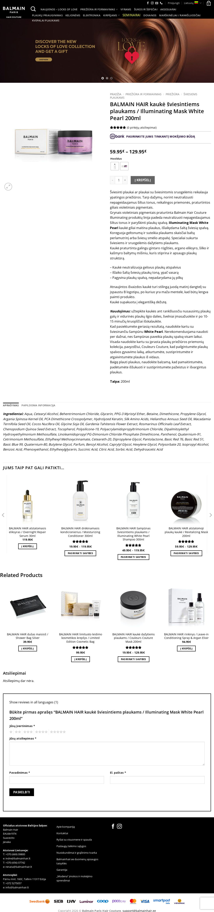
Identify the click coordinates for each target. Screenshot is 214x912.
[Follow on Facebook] (148, 3)
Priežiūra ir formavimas (99, 9)
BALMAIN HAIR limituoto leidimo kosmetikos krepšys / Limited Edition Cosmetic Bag (80, 638)
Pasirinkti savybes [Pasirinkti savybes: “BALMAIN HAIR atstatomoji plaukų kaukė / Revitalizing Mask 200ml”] (186, 553)
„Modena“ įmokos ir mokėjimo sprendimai (74, 878)
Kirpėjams (111, 15)
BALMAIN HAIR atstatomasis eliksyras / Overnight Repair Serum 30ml (27, 532)
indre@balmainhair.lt (18, 858)
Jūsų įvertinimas (22, 726)
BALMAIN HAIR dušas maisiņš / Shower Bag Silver (27, 636)
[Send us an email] (156, 3)
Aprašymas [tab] (11, 405)
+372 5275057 (13, 883)
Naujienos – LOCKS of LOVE (59, 9)
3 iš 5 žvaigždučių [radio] (27, 732)
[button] (208, 3)
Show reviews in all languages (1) (33, 702)
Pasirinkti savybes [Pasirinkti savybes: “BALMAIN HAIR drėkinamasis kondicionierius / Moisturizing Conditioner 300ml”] (80, 553)
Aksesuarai (168, 9)
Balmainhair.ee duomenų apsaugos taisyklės (77, 861)
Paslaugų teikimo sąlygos (71, 846)
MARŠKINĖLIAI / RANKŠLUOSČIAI (179, 15)
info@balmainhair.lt (17, 887)
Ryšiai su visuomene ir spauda (74, 839)
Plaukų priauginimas (47, 15)
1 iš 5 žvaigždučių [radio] (10, 732)
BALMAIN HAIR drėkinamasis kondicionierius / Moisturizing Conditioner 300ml (80, 532)
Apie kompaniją (65, 826)
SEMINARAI (132, 15)
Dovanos (150, 15)
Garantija (61, 870)
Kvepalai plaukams (45, 20)
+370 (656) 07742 (15, 862)
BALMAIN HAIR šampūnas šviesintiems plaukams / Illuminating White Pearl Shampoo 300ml (133, 534)
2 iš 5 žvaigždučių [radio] (17, 732)
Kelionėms (72, 15)
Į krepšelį (143, 180)
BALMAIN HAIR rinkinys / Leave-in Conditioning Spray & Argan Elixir (186, 636)
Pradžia (115, 94)
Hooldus (116, 158)
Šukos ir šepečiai (146, 9)
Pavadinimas (19, 772)
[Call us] (161, 3)
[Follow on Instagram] (152, 3)
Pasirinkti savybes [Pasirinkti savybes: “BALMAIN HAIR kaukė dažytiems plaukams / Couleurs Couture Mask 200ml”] (133, 659)
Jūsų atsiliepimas (22, 738)
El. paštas (118, 772)
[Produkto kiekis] (119, 180)
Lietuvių (192, 3)
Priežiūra (172, 94)
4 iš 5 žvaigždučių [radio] (41, 732)
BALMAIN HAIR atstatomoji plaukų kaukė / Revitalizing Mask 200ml (186, 532)
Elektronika (91, 15)
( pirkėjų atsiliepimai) (142, 127)
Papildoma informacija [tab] (38, 405)
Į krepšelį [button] (27, 546)
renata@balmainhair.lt (19, 867)
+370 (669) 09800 (15, 854)
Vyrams (126, 9)
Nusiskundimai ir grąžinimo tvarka (76, 852)
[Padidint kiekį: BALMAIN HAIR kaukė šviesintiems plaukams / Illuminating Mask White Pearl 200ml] (125, 180)
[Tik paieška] (33, 9)
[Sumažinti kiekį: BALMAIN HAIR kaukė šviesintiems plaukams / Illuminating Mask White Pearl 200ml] (112, 180)
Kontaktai (62, 833)
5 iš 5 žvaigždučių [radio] (57, 732)
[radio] (115, 166)
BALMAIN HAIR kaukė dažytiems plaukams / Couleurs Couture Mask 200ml (133, 638)
